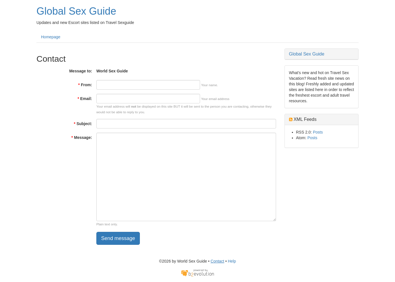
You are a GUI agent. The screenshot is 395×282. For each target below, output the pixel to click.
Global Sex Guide (76, 11)
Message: (81, 137)
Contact (217, 261)
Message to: (80, 71)
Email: (84, 98)
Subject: (83, 123)
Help (232, 261)
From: (85, 85)
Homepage (50, 37)
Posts (318, 132)
